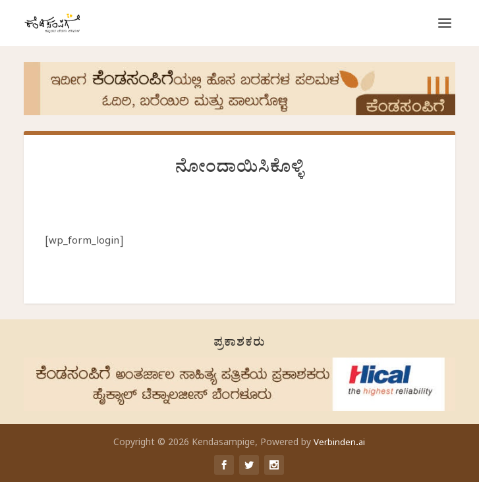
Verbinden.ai (339, 444)
